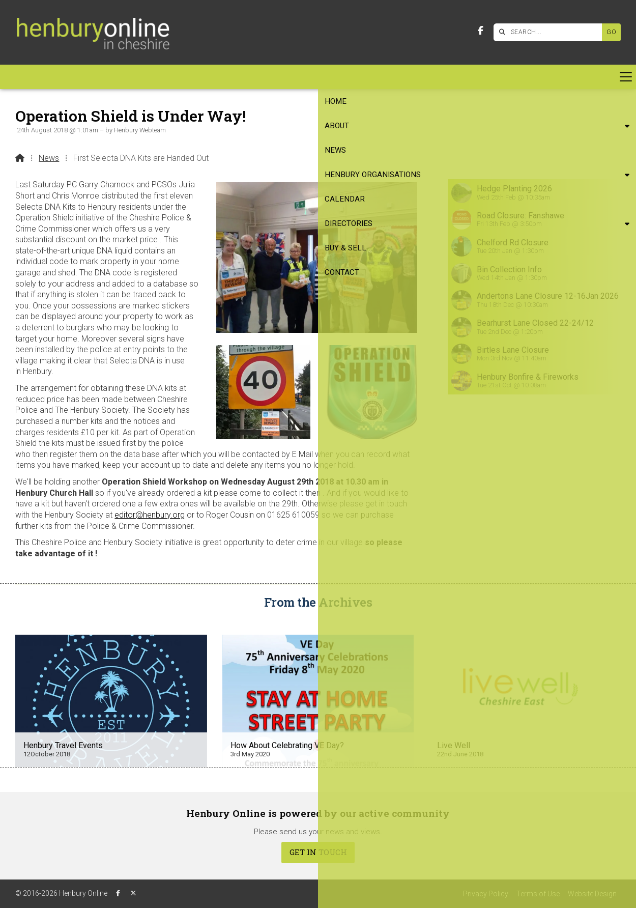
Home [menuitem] (33, 76)
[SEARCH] (550, 32)
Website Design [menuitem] (592, 894)
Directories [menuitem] (331, 76)
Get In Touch (318, 852)
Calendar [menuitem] (274, 76)
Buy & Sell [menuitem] (397, 76)
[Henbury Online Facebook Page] (480, 31)
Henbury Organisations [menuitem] (185, 76)
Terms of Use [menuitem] (538, 894)
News (49, 158)
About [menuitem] (68, 76)
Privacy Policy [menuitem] (485, 894)
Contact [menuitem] (448, 76)
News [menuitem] (113, 76)
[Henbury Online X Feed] (133, 893)
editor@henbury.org (149, 515)
